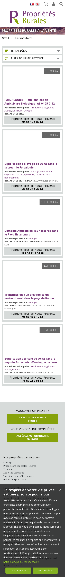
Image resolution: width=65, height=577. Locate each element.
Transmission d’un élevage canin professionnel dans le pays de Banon (29, 296)
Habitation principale (14, 479)
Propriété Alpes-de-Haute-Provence (32, 119)
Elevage (28, 110)
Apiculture (17, 110)
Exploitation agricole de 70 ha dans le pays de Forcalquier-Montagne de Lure (30, 360)
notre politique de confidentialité (21, 561)
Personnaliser (45, 570)
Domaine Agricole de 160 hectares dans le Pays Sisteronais (31, 232)
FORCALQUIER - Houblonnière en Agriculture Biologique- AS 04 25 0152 (29, 101)
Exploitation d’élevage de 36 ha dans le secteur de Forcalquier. (30, 165)
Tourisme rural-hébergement (18, 476)
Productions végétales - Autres (19, 466)
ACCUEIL (7, 38)
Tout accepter (18, 570)
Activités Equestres (13, 472)
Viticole (7, 469)
